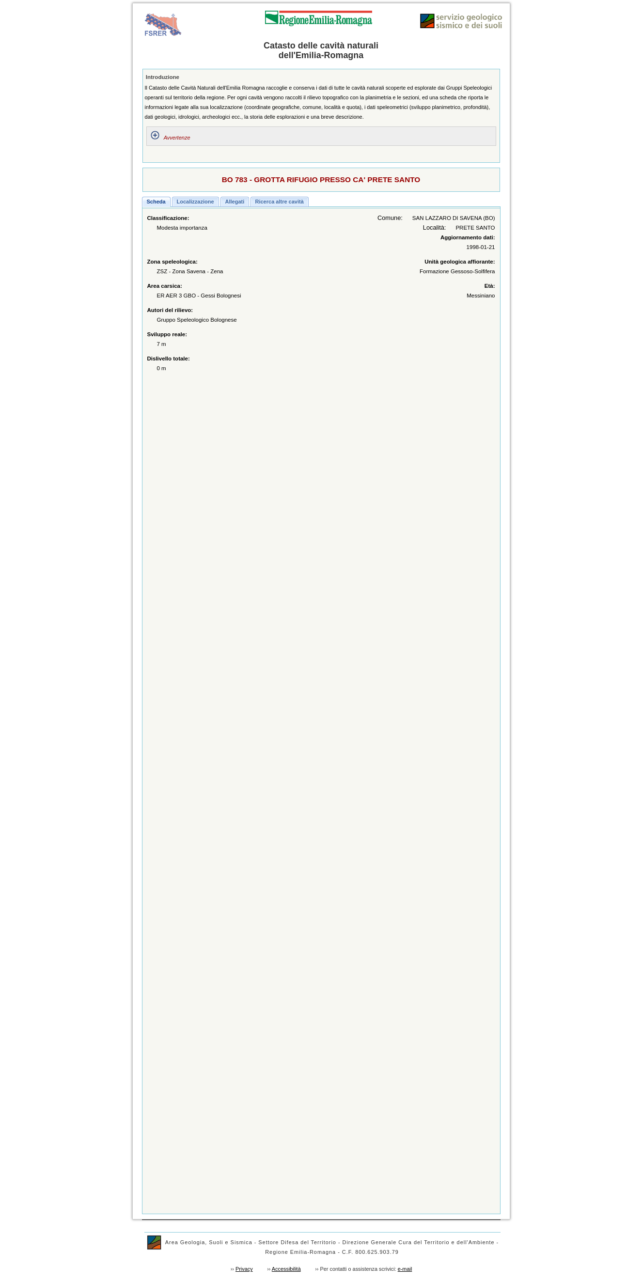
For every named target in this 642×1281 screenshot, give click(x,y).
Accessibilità (286, 1269)
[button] (156, 202)
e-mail (405, 1269)
